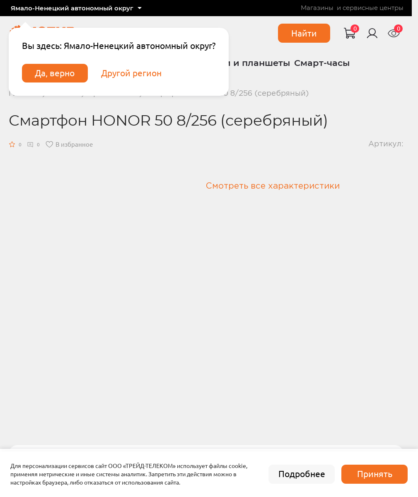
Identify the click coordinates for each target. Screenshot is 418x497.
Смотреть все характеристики (273, 186)
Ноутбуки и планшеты (238, 63)
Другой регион (131, 73)
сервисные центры (373, 8)
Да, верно (55, 73)
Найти (304, 33)
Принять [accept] (374, 474)
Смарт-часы (322, 63)
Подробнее (301, 474)
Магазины (317, 8)
